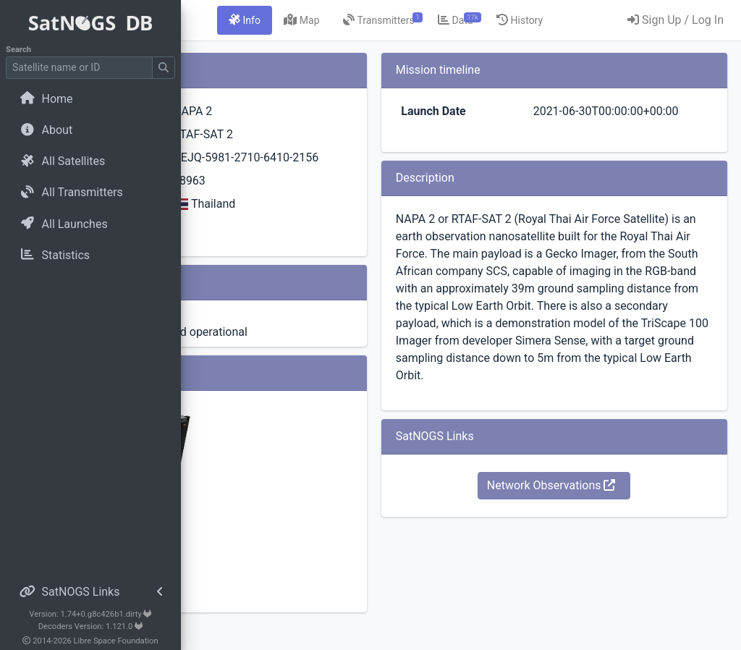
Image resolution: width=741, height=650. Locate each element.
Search (18, 49)
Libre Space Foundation (116, 641)
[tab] (362, 20)
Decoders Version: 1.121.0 (90, 626)
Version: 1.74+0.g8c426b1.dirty (90, 614)
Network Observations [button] (596, 555)
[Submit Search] (163, 67)
